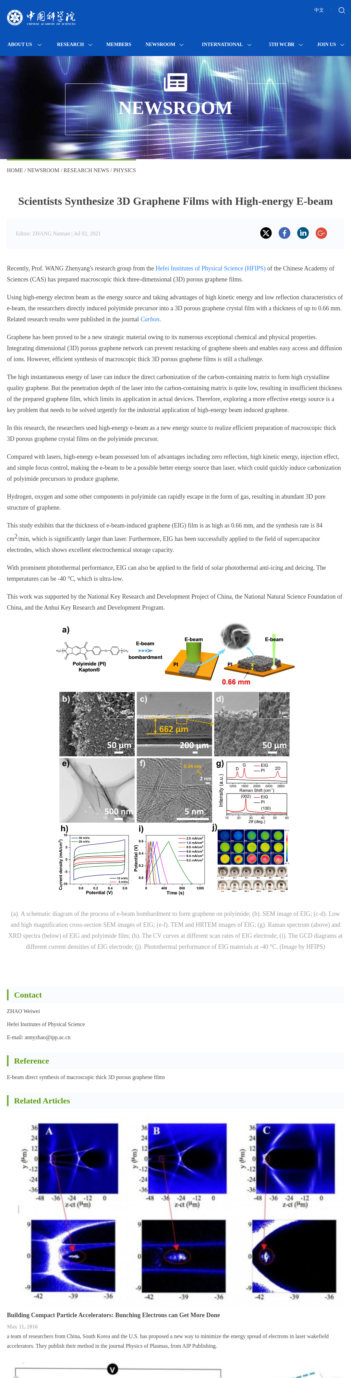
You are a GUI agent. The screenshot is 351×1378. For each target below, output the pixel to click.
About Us (25, 44)
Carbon (150, 319)
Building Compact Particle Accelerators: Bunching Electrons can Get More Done (113, 1315)
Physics (124, 170)
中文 (319, 10)
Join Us (330, 44)
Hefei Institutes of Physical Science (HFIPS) (211, 268)
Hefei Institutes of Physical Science (46, 1024)
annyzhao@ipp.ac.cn (48, 1037)
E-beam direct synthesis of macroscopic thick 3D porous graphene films (86, 1077)
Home (15, 170)
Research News (86, 170)
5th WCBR (286, 44)
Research (74, 44)
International (227, 44)
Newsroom (164, 44)
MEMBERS (118, 44)
